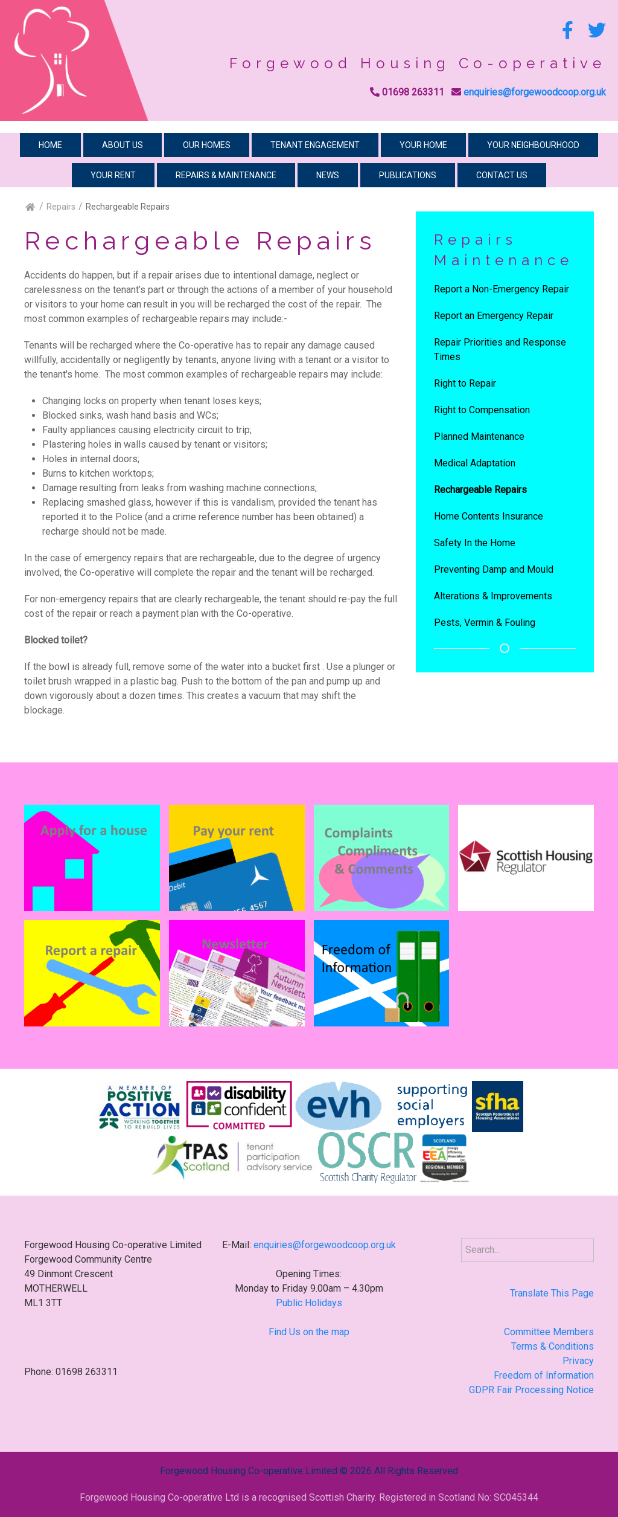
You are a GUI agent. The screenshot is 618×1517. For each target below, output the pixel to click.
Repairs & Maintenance (226, 175)
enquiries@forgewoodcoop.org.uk (535, 92)
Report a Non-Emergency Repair (501, 289)
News (327, 175)
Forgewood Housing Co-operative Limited (248, 1471)
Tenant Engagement (315, 145)
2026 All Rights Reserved (404, 1471)
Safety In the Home (474, 543)
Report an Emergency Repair (493, 315)
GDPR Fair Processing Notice (531, 1390)
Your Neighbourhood (533, 145)
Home (50, 145)
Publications (407, 175)
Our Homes (207, 145)
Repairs (60, 206)
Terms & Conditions (552, 1346)
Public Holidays (309, 1303)
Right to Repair (465, 383)
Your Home (423, 145)
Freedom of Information (544, 1375)
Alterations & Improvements (493, 596)
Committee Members (549, 1332)
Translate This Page (552, 1293)
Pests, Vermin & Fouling (484, 622)
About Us (122, 145)
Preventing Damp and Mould (493, 569)
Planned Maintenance (479, 436)
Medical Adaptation (474, 463)
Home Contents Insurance (488, 516)
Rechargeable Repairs (480, 489)
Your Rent (113, 175)
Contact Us (501, 175)
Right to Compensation (482, 410)
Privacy (578, 1361)
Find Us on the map (309, 1332)
